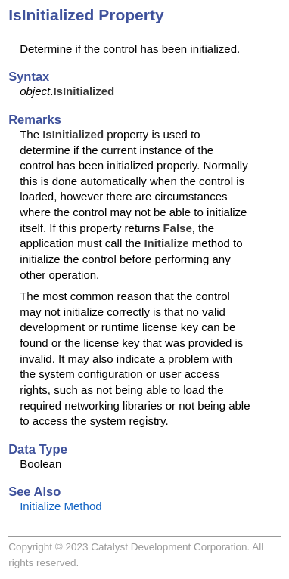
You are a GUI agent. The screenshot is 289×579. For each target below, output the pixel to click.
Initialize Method (60, 506)
